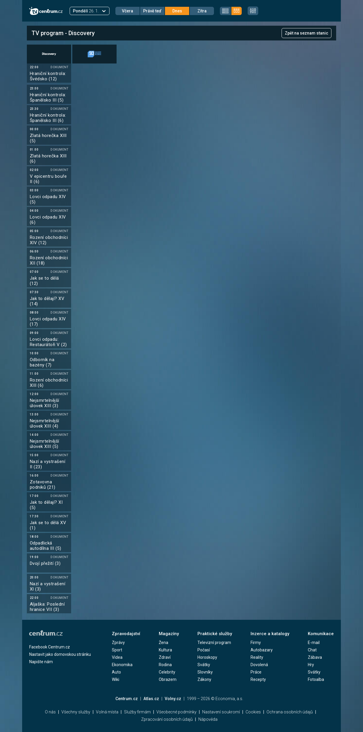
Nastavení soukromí (221, 712)
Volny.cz (173, 698)
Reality (257, 657)
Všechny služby (75, 712)
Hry (311, 664)
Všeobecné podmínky (176, 712)
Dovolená (259, 664)
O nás (50, 712)
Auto (116, 672)
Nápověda (208, 719)
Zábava (315, 657)
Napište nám (41, 661)
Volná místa (107, 712)
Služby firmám (137, 712)
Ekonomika (122, 664)
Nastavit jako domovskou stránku (60, 654)
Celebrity (167, 672)
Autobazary (262, 650)
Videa (117, 657)
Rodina (165, 664)
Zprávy (118, 642)
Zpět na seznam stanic (306, 33)
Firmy (256, 642)
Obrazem (167, 679)
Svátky (203, 664)
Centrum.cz (126, 698)
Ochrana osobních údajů (289, 712)
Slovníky (205, 672)
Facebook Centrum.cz (49, 647)
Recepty (258, 679)
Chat (312, 650)
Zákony (204, 679)
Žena (163, 642)
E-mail (314, 642)
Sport (117, 650)
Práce (256, 672)
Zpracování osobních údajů (167, 719)
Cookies (253, 712)
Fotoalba (316, 679)
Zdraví (165, 657)
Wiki (115, 679)
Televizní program (214, 642)
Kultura (165, 650)
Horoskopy (207, 657)
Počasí (203, 650)
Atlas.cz (151, 698)
